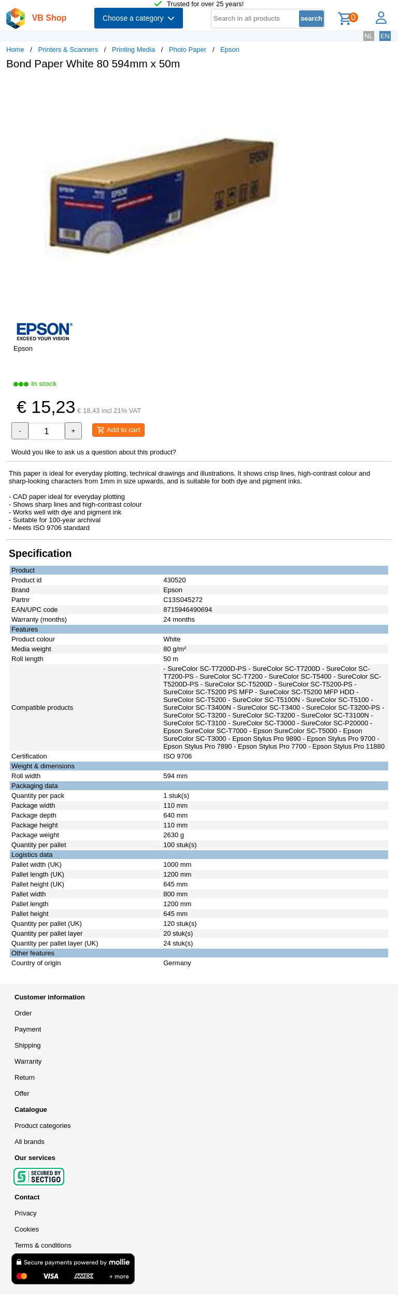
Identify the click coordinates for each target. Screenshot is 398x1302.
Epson (229, 49)
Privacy (26, 1213)
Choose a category (139, 18)
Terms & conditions (43, 1245)
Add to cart (118, 430)
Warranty (28, 1061)
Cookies (27, 1229)
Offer (22, 1093)
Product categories (42, 1125)
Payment (28, 1029)
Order (23, 1013)
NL (368, 36)
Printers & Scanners (68, 49)
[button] (308, 88)
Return (25, 1077)
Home (15, 49)
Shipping (28, 1045)
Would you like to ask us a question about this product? (93, 452)
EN (385, 36)
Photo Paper (187, 49)
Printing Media (133, 49)
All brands (30, 1142)
